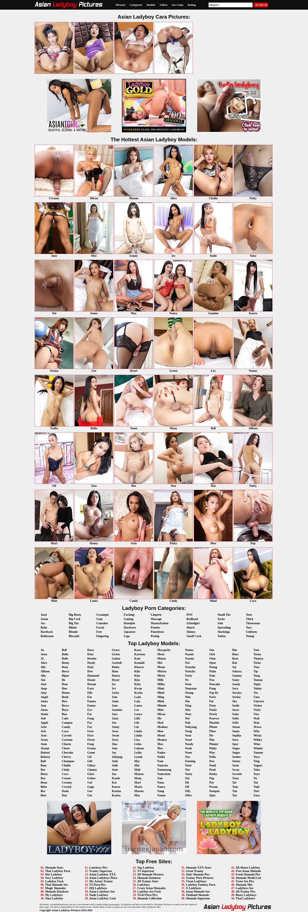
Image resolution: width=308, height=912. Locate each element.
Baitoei (45, 752)
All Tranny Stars (147, 881)
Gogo (90, 786)
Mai (136, 765)
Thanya (258, 658)
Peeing (155, 636)
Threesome (253, 623)
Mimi (160, 688)
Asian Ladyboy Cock (102, 898)
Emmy (91, 705)
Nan (160, 778)
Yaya (256, 757)
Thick (249, 619)
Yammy (258, 752)
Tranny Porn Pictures (199, 878)
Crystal (66, 786)
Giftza (91, 765)
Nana (160, 782)
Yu (255, 778)
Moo (160, 744)
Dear (90, 654)
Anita (44, 701)
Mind (160, 692)
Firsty (91, 739)
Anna (44, 709)
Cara (65, 731)
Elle (89, 692)
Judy (115, 761)
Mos (160, 748)
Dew (90, 671)
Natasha (190, 667)
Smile (235, 705)
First (90, 735)
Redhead (192, 619)
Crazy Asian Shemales (151, 888)
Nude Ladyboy (98, 895)
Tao (234, 795)
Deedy (91, 662)
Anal (44, 614)
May (137, 795)
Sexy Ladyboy (54, 878)
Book (65, 697)
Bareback (47, 631)
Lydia (138, 752)
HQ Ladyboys (98, 888)
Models (151, 4)
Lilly (137, 718)
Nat (187, 662)
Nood (188, 739)
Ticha (257, 662)
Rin (234, 650)
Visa (256, 714)
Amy (44, 692)
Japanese (129, 631)
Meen (160, 654)
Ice (114, 684)
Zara (256, 795)
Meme (161, 667)
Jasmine (117, 709)
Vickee (257, 705)
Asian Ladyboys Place (103, 878)
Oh (187, 782)
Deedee (91, 658)
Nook (188, 748)
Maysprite (163, 650)
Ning (188, 705)
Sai (234, 667)
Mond (161, 735)
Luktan (139, 748)
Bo (63, 680)
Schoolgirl (193, 623)
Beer (44, 795)
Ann (43, 705)
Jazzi (115, 718)
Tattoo (222, 636)
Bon (64, 688)
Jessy (115, 739)
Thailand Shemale (197, 895)
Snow (235, 709)
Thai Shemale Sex (56, 884)
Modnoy (162, 727)
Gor (89, 791)
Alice (44, 662)
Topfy (257, 684)
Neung (189, 692)
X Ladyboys (193, 888)
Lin (136, 727)
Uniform (251, 631)
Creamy (67, 782)
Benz (65, 667)
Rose (235, 658)
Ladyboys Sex (244, 888)
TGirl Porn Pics (147, 895)
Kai (114, 782)
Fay (89, 727)
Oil (187, 786)
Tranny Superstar (100, 871)
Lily (136, 722)
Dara (90, 650)
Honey (116, 675)
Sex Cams (178, 4)
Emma (91, 701)
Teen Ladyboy (54, 898)
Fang (90, 718)
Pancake (214, 684)
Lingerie (156, 614)
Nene (188, 684)
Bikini (73, 627)
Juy (114, 774)
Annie (44, 714)
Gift (89, 761)
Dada (65, 791)
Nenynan (191, 688)
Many (138, 778)
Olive (188, 795)
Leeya (138, 714)
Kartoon (139, 654)
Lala (137, 701)
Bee (43, 791)
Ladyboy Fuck (54, 881)
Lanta (138, 705)
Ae (42, 650)
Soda (235, 714)
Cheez (66, 748)
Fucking (129, 614)
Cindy (66, 769)
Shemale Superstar (198, 898)
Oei (187, 778)
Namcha (162, 765)
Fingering (102, 636)
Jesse (115, 731)
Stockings (224, 631)
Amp (44, 688)
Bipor (65, 675)
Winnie (258, 748)
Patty (212, 705)
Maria (138, 786)
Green (116, 654)
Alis (43, 667)
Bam (44, 765)
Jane (115, 705)
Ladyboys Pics (98, 867)
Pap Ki (213, 692)
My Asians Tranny (101, 881)
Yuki (256, 786)
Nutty (188, 774)
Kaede (116, 778)
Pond (212, 765)
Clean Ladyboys (196, 881)
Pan (211, 680)
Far (89, 722)
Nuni (188, 765)
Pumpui (214, 791)
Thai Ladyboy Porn (57, 871)
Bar (43, 769)
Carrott (67, 735)
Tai (234, 782)
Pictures (120, 4)
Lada (137, 697)
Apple (44, 722)
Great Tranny (194, 871)
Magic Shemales (55, 888)
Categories (136, 4)
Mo (159, 718)
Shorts (191, 627)
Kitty (137, 684)
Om (211, 650)
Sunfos (236, 757)
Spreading (224, 627)
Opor (212, 662)
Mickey (162, 671)
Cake (65, 718)
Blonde (73, 631)
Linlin (138, 735)
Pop (211, 778)
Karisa (116, 795)
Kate (137, 658)
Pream (213, 786)
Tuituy (257, 688)
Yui (255, 782)
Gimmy (92, 769)
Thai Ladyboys (245, 898)
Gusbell (117, 662)
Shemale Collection (149, 898)
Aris (43, 731)
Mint (160, 709)
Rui (234, 662)
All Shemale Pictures (150, 874)
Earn (90, 688)
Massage (156, 619)
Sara (235, 688)
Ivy (114, 688)
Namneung (164, 769)
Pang (212, 688)
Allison (45, 671)
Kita (137, 680)
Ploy (212, 752)
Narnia (189, 658)
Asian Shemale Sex (198, 891)
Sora (235, 739)
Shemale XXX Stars (198, 867)
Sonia (235, 731)
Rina (235, 654)
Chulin (66, 765)
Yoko (256, 769)
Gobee (91, 778)
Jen (114, 722)
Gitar (90, 774)
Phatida (214, 722)
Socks (221, 619)
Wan (256, 722)
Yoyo (256, 774)
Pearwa (214, 718)
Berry (65, 671)
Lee (136, 709)
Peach (213, 714)
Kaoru (116, 786)
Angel (44, 697)
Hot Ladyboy (53, 874)
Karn (137, 650)
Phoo (212, 731)
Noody (189, 744)
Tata (256, 650)
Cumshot (102, 623)
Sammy (237, 675)
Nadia (161, 757)
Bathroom (47, 636)
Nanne (161, 795)
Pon (211, 761)
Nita (188, 709)
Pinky (213, 748)
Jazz (114, 714)
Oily (188, 791)
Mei (159, 662)
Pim (211, 739)
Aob (43, 718)
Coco (65, 774)
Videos (163, 4)
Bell (64, 650)
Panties (155, 627)
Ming (160, 697)
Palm (212, 671)
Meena (161, 658)
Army (44, 739)
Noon (188, 752)
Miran (161, 714)
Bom (65, 684)
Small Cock (194, 636)
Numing (190, 761)
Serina (236, 697)
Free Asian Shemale (248, 871)
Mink (160, 701)
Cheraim (67, 752)
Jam (114, 697)
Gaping (128, 619)
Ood (212, 654)
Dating (192, 4)
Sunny (236, 761)
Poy (211, 782)
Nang (160, 791)
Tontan (257, 680)
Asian (44, 619)
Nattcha (190, 671)
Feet (99, 631)
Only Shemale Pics (198, 874)
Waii (256, 718)
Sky (234, 701)
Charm (66, 744)
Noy (187, 757)
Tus (255, 692)
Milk (160, 680)
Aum (44, 744)
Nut (187, 769)
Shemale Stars (54, 867)
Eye (89, 709)
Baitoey (45, 757)
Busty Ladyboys (246, 895)
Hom (115, 671)
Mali (137, 769)
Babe (44, 627)
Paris (212, 697)
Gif (89, 757)
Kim (137, 675)
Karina (116, 791)
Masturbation (159, 623)
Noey (188, 714)
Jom (114, 748)
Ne (186, 680)
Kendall (139, 662)
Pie (211, 735)
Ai (42, 658)
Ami (43, 684)
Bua (64, 714)
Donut (91, 680)
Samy (235, 680)
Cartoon (67, 739)
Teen (249, 614)
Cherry (66, 757)
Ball (43, 761)
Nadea (161, 752)
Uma (256, 697)
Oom (212, 658)
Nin (187, 701)
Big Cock (74, 619)
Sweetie (237, 774)
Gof (89, 782)
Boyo (65, 709)
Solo (220, 623)
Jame (115, 701)
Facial (100, 627)
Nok (187, 722)
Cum (99, 619)
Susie (235, 765)
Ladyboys (143, 884)
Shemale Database (56, 891)
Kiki (137, 671)
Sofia (235, 718)
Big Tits (74, 623)
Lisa (137, 739)
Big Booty (75, 614)
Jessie (115, 735)
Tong (256, 675)
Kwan (138, 688)
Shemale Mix (244, 884)
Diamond (93, 675)
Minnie (161, 705)
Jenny (116, 727)
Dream (91, 684)
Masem (139, 791)
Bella (65, 654)
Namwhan (163, 774)
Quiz (212, 795)
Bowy (65, 705)
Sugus (236, 752)
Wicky (257, 735)
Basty (44, 774)
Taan (235, 778)
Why (256, 731)
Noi (187, 718)
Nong (188, 731)
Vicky (257, 709)
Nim (188, 697)
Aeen (44, 654)
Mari (137, 782)
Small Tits (224, 614)
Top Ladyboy (145, 867)
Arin (44, 727)
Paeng (213, 667)
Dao (64, 795)
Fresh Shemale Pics (248, 874)
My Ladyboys (54, 895)
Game (91, 752)
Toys (249, 627)
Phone (213, 727)
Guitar (116, 658)
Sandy (236, 684)
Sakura (237, 671)
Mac (137, 761)
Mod (160, 722)
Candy (66, 727)
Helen (115, 667)
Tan (234, 791)
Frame (91, 748)
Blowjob (74, 636)
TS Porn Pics (97, 884)
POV (190, 614)
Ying (256, 761)
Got (89, 795)
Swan (235, 769)
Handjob (129, 623)
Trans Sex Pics (245, 881)
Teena (257, 654)
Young (250, 636)
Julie (115, 765)
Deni (90, 667)
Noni (188, 735)
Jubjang (117, 757)
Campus (67, 722)
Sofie (235, 722)
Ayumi (45, 748)
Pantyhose (157, 631)
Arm (44, 735)
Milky (161, 684)
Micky (161, 675)
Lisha (137, 744)
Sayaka (237, 692)
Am (43, 680)
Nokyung (191, 727)
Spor (235, 744)
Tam (235, 786)
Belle (65, 658)
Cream (66, 778)
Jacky (115, 692)
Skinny (191, 631)
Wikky (257, 739)
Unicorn (258, 701)
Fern (90, 731)
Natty (188, 675)
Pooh (212, 769)
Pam (212, 675)
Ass (43, 623)
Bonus (66, 692)
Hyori (115, 680)
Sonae (236, 727)
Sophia (236, 735)
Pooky (213, 774)
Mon (160, 731)
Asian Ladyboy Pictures (66, 910)
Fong (90, 744)
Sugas (236, 748)
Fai (89, 714)
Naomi (189, 654)
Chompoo (68, 761)
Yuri (256, 791)
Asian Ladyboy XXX (102, 874)
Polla (212, 757)
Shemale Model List (248, 878)
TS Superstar (145, 871)
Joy (114, 752)
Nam (160, 761)
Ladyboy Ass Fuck (149, 891)
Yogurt (257, 765)
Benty (65, 662)
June (115, 769)
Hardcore (130, 627)
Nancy (161, 786)
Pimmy (213, 744)
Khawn (139, 667)
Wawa (257, 727)
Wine (256, 744)
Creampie (102, 614)
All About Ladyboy (247, 867)
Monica (162, 739)
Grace (116, 650)
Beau (44, 782)
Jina (114, 744)
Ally (43, 675)
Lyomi (138, 757)
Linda (138, 731)
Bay (43, 778)
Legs (127, 636)
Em (89, 697)
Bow (64, 701)
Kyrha (138, 692)
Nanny (189, 650)
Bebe (44, 786)
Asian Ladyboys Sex (102, 891)
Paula (212, 709)
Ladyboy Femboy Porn (200, 884)
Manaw (139, 774)
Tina (256, 667)
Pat (211, 701)
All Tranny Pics (245, 891)
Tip (255, 671)
